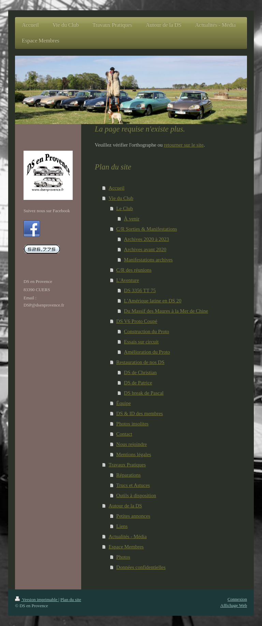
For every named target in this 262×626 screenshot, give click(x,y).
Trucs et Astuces (133, 485)
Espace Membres (126, 546)
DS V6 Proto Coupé (136, 321)
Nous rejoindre (131, 444)
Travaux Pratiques (127, 464)
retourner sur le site (183, 145)
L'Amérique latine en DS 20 (152, 300)
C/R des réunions (133, 270)
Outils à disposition (136, 495)
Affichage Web (233, 605)
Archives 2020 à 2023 (146, 239)
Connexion (237, 599)
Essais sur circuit (141, 341)
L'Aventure (127, 280)
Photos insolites (132, 423)
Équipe (123, 403)
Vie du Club (120, 198)
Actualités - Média (127, 536)
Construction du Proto (146, 331)
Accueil (116, 188)
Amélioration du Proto (147, 352)
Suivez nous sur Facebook (47, 210)
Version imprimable (36, 599)
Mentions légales (133, 454)
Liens (122, 526)
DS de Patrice (138, 382)
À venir (131, 218)
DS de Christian (140, 372)
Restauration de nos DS (140, 362)
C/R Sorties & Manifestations (146, 229)
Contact (124, 434)
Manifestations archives (148, 259)
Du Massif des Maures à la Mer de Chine (166, 311)
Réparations (128, 475)
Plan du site (70, 599)
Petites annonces (133, 516)
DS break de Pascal (143, 393)
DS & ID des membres (139, 413)
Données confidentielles (141, 567)
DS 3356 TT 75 (140, 290)
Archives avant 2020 (145, 249)
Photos (123, 557)
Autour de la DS (125, 505)
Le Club (124, 208)
